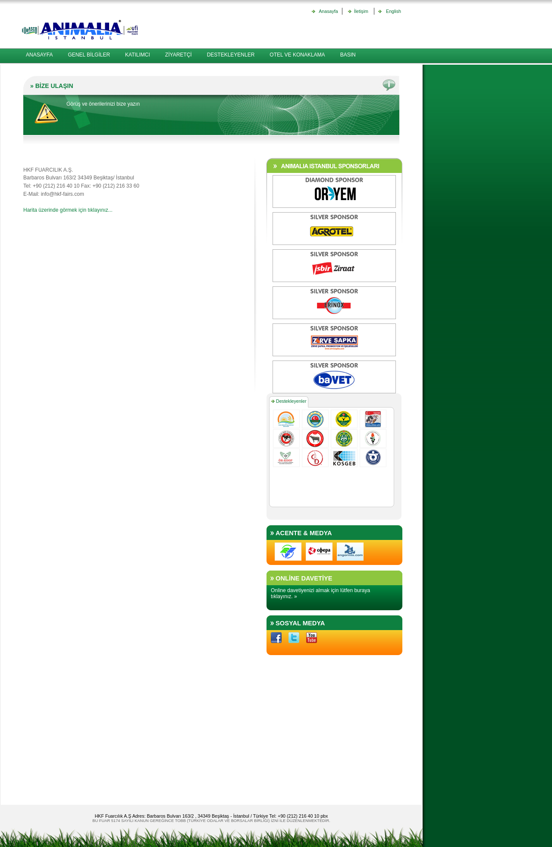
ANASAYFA (39, 55)
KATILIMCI (137, 55)
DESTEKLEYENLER (231, 55)
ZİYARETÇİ (178, 55)
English (392, 11)
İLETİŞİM (36, 70)
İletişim (359, 11)
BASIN (348, 55)
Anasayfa (328, 11)
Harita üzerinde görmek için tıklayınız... (68, 210)
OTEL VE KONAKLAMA (297, 55)
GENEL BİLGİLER (89, 55)
